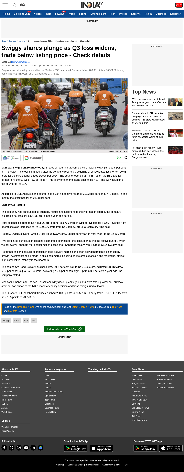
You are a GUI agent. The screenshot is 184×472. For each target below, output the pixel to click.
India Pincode (7, 431)
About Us (5, 379)
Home (6, 14)
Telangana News (164, 383)
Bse (26, 320)
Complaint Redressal (10, 387)
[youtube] (26, 448)
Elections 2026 (22, 14)
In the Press (6, 392)
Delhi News (137, 379)
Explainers (49, 404)
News (3, 41)
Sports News (50, 396)
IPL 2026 (60, 14)
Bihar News (137, 375)
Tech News (50, 400)
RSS (125, 465)
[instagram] (19, 448)
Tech (112, 14)
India (48, 14)
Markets (22, 41)
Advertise (5, 383)
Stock (17, 320)
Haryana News (138, 383)
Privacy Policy (92, 465)
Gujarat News (138, 412)
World (71, 14)
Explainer (175, 14)
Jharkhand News (139, 387)
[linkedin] (33, 448)
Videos (38, 14)
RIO (118, 465)
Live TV (4, 404)
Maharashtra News (165, 375)
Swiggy (6, 320)
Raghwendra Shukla (20, 62)
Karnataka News (139, 420)
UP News (136, 404)
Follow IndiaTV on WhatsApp (64, 329)
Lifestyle (136, 14)
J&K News (136, 416)
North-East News (139, 396)
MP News (136, 392)
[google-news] (40, 448)
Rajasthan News (164, 379)
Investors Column (9, 396)
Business (161, 14)
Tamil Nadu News (140, 400)
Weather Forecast (9, 427)
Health (148, 14)
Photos (123, 14)
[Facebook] (4, 448)
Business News (52, 408)
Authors (4, 408)
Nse (34, 320)
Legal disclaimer (75, 465)
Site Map (60, 465)
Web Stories (6, 412)
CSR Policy (107, 465)
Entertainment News (54, 392)
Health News (50, 412)
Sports (82, 14)
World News (50, 379)
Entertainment (98, 14)
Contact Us (6, 375)
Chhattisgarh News (140, 408)
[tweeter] (11, 448)
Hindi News (6, 400)
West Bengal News (165, 387)
